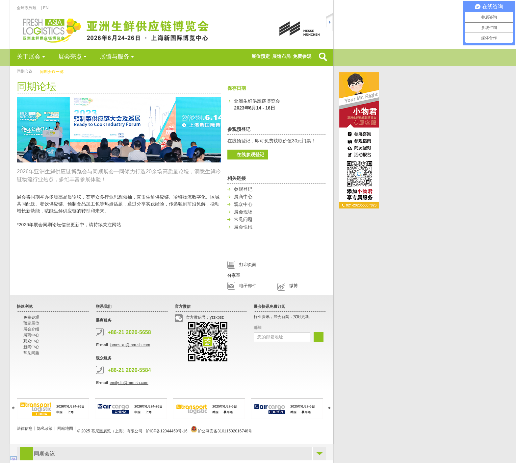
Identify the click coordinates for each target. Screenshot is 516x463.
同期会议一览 (52, 71)
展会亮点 (70, 56)
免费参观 (302, 56)
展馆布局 (281, 56)
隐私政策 (45, 428)
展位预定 (260, 56)
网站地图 (65, 428)
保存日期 (236, 88)
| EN (44, 8)
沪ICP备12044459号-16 (167, 431)
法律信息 (25, 428)
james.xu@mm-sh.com (130, 345)
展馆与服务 (114, 56)
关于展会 (28, 56)
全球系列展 (28, 8)
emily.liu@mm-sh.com (129, 382)
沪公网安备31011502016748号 (221, 431)
